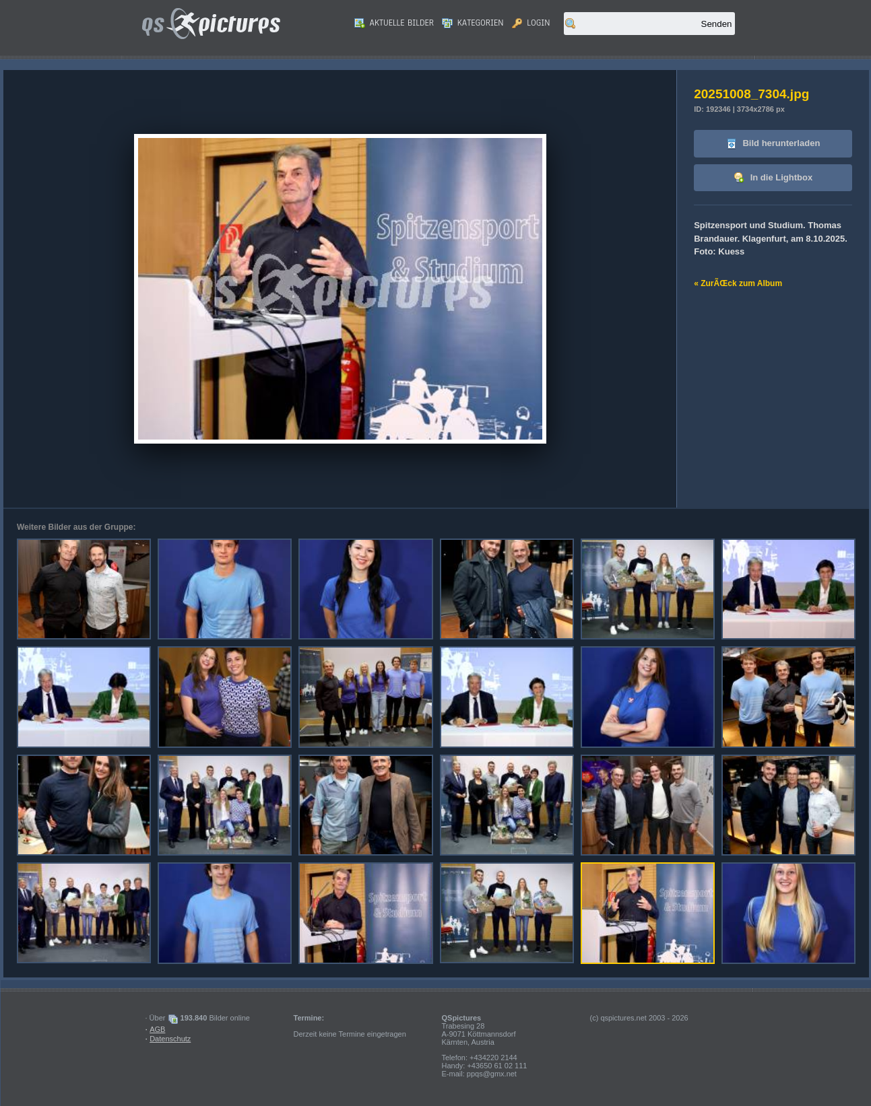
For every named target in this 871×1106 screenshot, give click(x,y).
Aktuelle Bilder (394, 23)
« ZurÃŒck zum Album (738, 283)
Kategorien (473, 23)
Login (531, 23)
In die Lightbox (773, 178)
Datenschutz (170, 1039)
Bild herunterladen (773, 143)
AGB (157, 1029)
